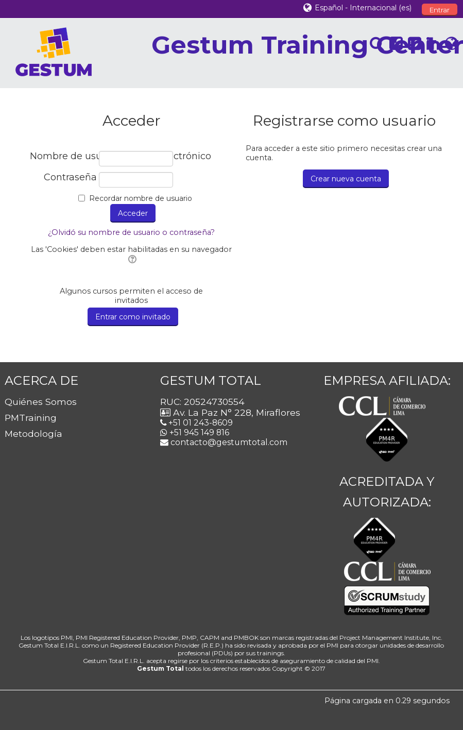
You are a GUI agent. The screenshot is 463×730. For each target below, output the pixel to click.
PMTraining (31, 417)
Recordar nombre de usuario (140, 198)
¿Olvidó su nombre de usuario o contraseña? (131, 232)
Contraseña (70, 177)
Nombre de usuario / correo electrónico (63, 156)
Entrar (440, 10)
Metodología (33, 433)
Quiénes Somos (41, 401)
